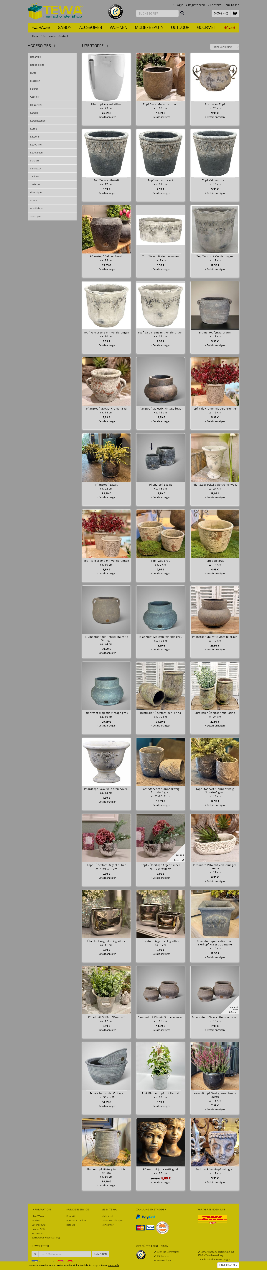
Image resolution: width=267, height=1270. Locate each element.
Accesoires (90, 28)
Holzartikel (36, 104)
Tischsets (35, 184)
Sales (229, 28)
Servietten (36, 168)
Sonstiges (35, 216)
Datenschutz (38, 1224)
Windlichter (36, 208)
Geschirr (34, 96)
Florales (41, 28)
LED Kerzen (36, 152)
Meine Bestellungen (112, 1220)
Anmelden (100, 1254)
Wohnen (118, 28)
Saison (65, 28)
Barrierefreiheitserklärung (46, 1237)
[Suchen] (182, 13)
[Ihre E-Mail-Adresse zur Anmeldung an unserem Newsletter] (64, 1254)
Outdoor (180, 28)
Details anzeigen (107, 117)
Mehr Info (113, 1265)
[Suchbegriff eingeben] (157, 13)
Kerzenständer (38, 120)
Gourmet (206, 28)
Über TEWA (38, 1216)
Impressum (38, 1233)
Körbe (33, 128)
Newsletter (107, 1224)
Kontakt (215, 5)
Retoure (70, 1224)
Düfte (33, 72)
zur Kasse (232, 5)
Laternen (35, 136)
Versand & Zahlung (76, 1220)
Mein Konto (107, 1216)
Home (35, 36)
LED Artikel (36, 144)
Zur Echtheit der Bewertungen (213, 1259)
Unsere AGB (38, 1229)
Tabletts (34, 176)
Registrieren (196, 5)
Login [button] (179, 5)
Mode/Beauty (149, 28)
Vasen (33, 200)
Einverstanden (228, 1265)
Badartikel (35, 56)
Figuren (34, 88)
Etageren (35, 80)
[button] (235, 13)
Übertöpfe (36, 192)
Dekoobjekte (37, 64)
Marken (36, 1220)
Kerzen (34, 112)
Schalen (34, 160)
